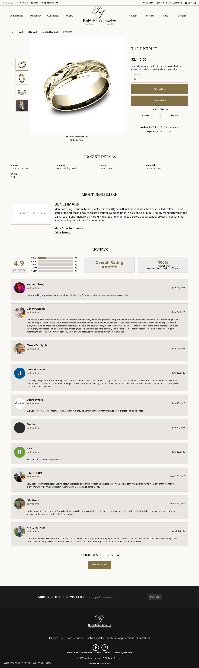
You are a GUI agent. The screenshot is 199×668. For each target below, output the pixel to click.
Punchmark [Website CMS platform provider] (105, 663)
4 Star (34, 261)
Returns (174, 115)
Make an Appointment (120, 638)
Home (13, 32)
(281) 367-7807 (76, 140)
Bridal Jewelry (33, 32)
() (76, 258)
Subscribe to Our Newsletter (61, 597)
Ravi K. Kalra (34, 473)
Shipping (145, 115)
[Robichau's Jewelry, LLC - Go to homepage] (99, 621)
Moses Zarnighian (38, 345)
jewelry (21, 32)
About (166, 16)
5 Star (34, 258)
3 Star (34, 264)
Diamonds (35, 16)
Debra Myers (35, 400)
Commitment (16, 16)
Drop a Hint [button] (159, 100)
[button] (8, 2)
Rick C (30, 448)
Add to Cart (160, 89)
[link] (44, 2)
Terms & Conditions (102, 653)
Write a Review (99, 564)
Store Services (74, 638)
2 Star (34, 267)
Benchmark (106, 168)
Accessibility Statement (122, 653)
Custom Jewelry (95, 638)
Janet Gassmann (37, 369)
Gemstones (53, 16)
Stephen (32, 424)
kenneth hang (36, 284)
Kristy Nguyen (36, 527)
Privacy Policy (86, 653)
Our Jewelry (56, 638)
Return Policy (72, 653)
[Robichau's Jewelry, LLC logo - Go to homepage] (99, 16)
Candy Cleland (36, 308)
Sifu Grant (33, 500)
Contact (182, 16)
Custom (133, 16)
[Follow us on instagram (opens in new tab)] (104, 647)
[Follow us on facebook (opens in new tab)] (96, 647)
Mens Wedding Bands (50, 32)
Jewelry (69, 16)
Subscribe (154, 597)
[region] (77, 85)
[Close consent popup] (62, 663)
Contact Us (143, 638)
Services (150, 16)
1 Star (34, 270)
